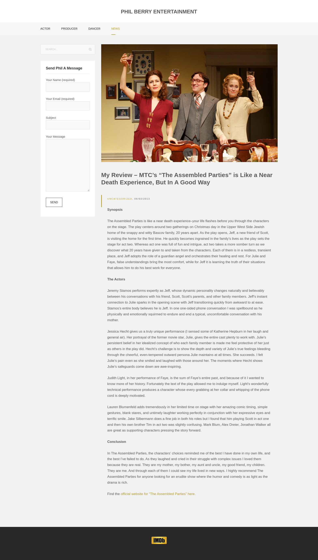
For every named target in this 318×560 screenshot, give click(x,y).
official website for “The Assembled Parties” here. (158, 494)
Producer (69, 28)
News (115, 28)
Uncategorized (119, 199)
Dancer (94, 28)
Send (54, 202)
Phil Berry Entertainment (159, 11)
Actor (45, 28)
